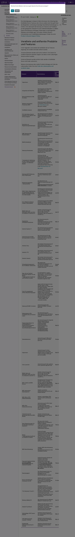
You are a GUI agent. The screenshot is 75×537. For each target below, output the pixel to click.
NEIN (17, 10)
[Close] (64, 3)
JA (12, 10)
